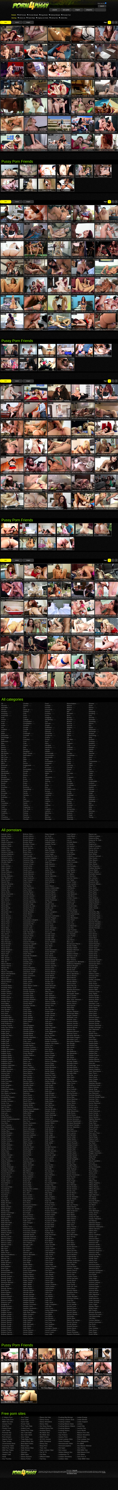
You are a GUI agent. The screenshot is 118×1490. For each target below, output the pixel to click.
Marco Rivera (71, 976)
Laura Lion (49, 1280)
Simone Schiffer (94, 1021)
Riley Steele (93, 864)
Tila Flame (92, 1197)
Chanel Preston (28, 942)
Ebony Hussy (44, 1419)
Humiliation (49, 761)
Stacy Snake (93, 1079)
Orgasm (70, 743)
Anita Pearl (5, 1087)
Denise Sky (27, 1117)
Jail (46, 775)
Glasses (48, 731)
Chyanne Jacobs (29, 1005)
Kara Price (48, 1051)
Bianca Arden (6, 1239)
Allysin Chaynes (7, 972)
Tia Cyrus (92, 1175)
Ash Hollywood (6, 1127)
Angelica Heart (6, 1059)
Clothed (26, 711)
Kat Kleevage (50, 1079)
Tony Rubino (93, 1203)
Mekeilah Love (72, 1017)
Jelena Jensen (50, 920)
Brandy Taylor (6, 1280)
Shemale (70, 819)
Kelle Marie (49, 1129)
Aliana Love (5, 936)
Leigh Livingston (51, 1304)
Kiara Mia (48, 1169)
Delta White (27, 1113)
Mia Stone (70, 1057)
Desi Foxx (26, 1121)
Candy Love (27, 870)
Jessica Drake (50, 964)
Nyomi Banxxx (72, 1247)
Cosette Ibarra (28, 1045)
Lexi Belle (48, 1314)
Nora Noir (70, 1241)
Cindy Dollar (27, 1011)
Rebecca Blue (94, 838)
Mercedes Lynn (72, 1039)
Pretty (69, 779)
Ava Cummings (6, 1187)
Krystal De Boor (50, 1221)
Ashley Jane (5, 1143)
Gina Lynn (26, 1258)
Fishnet (25, 811)
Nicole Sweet (71, 1199)
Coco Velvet (27, 1039)
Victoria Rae (93, 1288)
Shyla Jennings (94, 1005)
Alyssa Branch (6, 980)
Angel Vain (5, 1047)
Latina (47, 799)
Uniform (91, 783)
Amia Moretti (5, 1005)
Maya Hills (70, 1009)
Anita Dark (5, 1083)
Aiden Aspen (5, 868)
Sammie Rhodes (95, 922)
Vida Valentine (94, 1294)
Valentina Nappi (94, 1225)
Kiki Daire (48, 1177)
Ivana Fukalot (50, 852)
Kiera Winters (50, 1175)
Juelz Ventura (50, 1019)
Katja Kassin (49, 1101)
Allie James (5, 958)
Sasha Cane (93, 952)
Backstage (5, 737)
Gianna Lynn (27, 1252)
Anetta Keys (5, 1029)
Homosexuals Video (65, 1443)
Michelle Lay (71, 1065)
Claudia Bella (28, 1027)
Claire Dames (28, 1019)
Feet (24, 799)
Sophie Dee (93, 1053)
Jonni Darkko (49, 1009)
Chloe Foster (27, 980)
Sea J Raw (92, 972)
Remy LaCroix (94, 848)
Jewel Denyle (50, 988)
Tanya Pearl (93, 1129)
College (26, 719)
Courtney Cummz (29, 1047)
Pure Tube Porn (8, 1419)
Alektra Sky (5, 890)
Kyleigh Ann (49, 1233)
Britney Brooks (6, 1318)
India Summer (50, 840)
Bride (3, 789)
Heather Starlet (28, 1302)
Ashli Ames (5, 1151)
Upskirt (91, 787)
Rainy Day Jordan (73, 1320)
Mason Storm (71, 1003)
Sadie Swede (93, 908)
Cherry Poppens (29, 968)
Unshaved (92, 785)
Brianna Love (6, 1302)
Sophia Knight (94, 1047)
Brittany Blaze (6, 1328)
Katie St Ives (49, 1095)
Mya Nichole (71, 1135)
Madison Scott (72, 956)
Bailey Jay (4, 1205)
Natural (69, 725)
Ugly (90, 777)
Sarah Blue (93, 938)
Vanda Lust (93, 1237)
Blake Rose (5, 1252)
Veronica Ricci (94, 1268)
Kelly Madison (50, 1137)
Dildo (25, 759)
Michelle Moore (72, 1069)
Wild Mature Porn (83, 1452)
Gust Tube (24, 1419)
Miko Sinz (70, 1079)
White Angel (93, 1308)
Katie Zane (49, 1099)
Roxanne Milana (94, 884)
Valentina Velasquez (96, 1227)
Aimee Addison (6, 872)
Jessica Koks (49, 968)
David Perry (27, 1101)
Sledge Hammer (94, 1035)
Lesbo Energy (82, 1417)
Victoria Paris (93, 1284)
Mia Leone (70, 1047)
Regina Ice (92, 844)
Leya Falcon (71, 834)
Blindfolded (5, 773)
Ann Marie (4, 1091)
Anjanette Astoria (7, 1089)
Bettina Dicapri (6, 1233)
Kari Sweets (49, 1057)
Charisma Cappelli (29, 944)
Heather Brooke (28, 1300)
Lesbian (48, 805)
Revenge (70, 799)
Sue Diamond (93, 1093)
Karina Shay (49, 1063)
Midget (69, 709)
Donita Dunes (28, 1149)
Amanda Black (6, 986)
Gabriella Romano (29, 1239)
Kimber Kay (49, 1185)
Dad (24, 747)
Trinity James (93, 1213)
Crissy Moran (28, 1053)
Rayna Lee (92, 834)
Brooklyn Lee (27, 846)
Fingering (26, 807)
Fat (24, 797)
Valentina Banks (94, 1223)
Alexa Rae (5, 910)
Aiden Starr (5, 870)
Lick (46, 807)
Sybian (91, 749)
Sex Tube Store (26, 1435)
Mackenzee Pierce (73, 944)
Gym (46, 741)
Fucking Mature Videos (66, 1426)
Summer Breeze (94, 1095)
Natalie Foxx (71, 1151)
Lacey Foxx (49, 1247)
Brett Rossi (5, 1290)
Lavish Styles (49, 1286)
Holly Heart (27, 1322)
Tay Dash (92, 1143)
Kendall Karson (50, 1147)
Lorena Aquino (72, 910)
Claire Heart (27, 1021)
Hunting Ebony (45, 1430)
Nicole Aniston (72, 1187)
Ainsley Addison (7, 876)
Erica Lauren (27, 1197)
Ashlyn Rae (5, 1153)
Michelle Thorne (72, 1071)
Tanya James (93, 1127)
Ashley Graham (6, 1141)
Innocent (48, 767)
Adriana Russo (6, 856)
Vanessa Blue (94, 1239)
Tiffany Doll (93, 1181)
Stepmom (92, 729)
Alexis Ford (5, 924)
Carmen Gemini (28, 896)
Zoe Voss (92, 1326)
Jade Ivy (48, 868)
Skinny (91, 707)
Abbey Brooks (6, 838)
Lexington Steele (51, 1328)
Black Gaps (25, 1446)
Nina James (71, 1231)
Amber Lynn (5, 995)
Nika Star (70, 1203)
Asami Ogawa (6, 1125)
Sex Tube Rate (26, 1433)
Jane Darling (49, 882)
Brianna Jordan (6, 1300)
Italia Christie (49, 850)
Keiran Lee (22, 18)
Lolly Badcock (72, 894)
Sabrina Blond (94, 900)
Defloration (27, 755)
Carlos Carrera (28, 888)
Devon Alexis (27, 1125)
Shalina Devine (94, 986)
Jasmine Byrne (50, 894)
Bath (2, 739)
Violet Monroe (94, 1298)
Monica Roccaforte (73, 1117)
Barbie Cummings (7, 1213)
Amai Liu (4, 984)
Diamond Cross (28, 1131)
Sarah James (93, 940)
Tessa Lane (93, 1173)
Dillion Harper (28, 1143)
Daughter (26, 751)
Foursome (48, 709)
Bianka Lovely (6, 1245)
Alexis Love (5, 926)
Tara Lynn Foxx (94, 1133)
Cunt (24, 741)
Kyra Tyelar (49, 1243)
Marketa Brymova (73, 990)
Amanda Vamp (6, 988)
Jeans (47, 779)
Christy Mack (27, 1003)
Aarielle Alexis (6, 836)
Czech (25, 745)
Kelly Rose (49, 1139)
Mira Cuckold (71, 1089)
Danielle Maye (28, 1085)
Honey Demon (28, 1330)
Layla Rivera (49, 1288)
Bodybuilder (5, 779)
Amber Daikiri (6, 992)
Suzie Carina (93, 1113)
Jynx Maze (49, 1033)
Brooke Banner (28, 838)
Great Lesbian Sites (65, 1439)
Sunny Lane (93, 1105)
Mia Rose (70, 1055)
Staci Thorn (93, 1073)
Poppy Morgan (72, 1296)
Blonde (3, 775)
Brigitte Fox (5, 1310)
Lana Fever (49, 1262)
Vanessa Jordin (94, 1245)
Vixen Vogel (93, 1304)
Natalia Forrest (72, 1145)
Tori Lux (91, 1207)
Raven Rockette (72, 1332)
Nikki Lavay (71, 1223)
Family (25, 793)
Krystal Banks (50, 1219)
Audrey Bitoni (6, 1165)
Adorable (4, 707)
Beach (3, 747)
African (3, 709)
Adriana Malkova (7, 854)
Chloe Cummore (29, 976)
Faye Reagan (28, 1223)
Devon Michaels (29, 1129)
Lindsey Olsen (72, 858)
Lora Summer (72, 906)
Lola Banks (71, 888)
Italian (47, 773)
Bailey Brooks (6, 1203)
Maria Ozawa (71, 980)
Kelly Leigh (49, 1135)
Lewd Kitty (81, 1426)
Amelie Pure (5, 1001)
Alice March (5, 940)
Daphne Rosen (28, 1091)
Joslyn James (50, 1015)
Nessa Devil (71, 1171)
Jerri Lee (48, 948)
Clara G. (26, 1023)
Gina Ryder (27, 1260)
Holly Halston (28, 1320)
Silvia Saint (93, 1013)
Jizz (46, 783)
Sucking (91, 741)
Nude (69, 729)
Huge (47, 759)
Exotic (25, 785)
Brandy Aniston (6, 1276)
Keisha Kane (49, 1127)
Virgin (91, 793)
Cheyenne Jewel (29, 972)
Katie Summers (50, 1097)
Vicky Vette (93, 1278)
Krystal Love (49, 1223)
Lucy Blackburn (72, 918)
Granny (47, 737)
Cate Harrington (28, 932)
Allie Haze (4, 956)
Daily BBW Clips (84, 1459)
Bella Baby (5, 1219)
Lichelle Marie (72, 842)
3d (2, 703)
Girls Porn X (81, 1457)
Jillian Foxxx (49, 992)
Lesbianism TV (63, 1454)
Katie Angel (49, 1085)
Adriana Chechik (7, 852)
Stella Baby (93, 1081)
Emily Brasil (27, 1179)
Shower (91, 703)
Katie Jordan (49, 1089)
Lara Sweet (49, 1274)
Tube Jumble (7, 1441)
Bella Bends (5, 1221)
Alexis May (5, 928)
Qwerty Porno (7, 1439)
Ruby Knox (93, 896)
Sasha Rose (93, 956)
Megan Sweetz (72, 1015)
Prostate (70, 783)
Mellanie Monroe (73, 1031)
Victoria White (94, 1290)
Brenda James (6, 1288)
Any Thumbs (6, 1459)
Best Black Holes (27, 1443)
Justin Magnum (50, 1031)
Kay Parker (49, 1107)
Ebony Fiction (26, 1459)
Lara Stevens (49, 1272)
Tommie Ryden (94, 1201)
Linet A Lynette (72, 862)
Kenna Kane (49, 1153)
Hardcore (48, 747)
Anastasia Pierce (7, 1021)
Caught (3, 811)
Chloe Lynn (27, 984)
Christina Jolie (28, 994)
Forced (47, 707)
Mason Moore (72, 1001)
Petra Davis (71, 1288)
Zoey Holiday (93, 1328)
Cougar (25, 727)
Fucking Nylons (63, 1430)
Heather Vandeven (29, 1308)
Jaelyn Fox (49, 870)
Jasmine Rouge (50, 896)
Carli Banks (27, 886)
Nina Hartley (71, 1229)
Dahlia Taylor (27, 1059)
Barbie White (5, 1215)
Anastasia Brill (6, 1017)
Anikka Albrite (6, 1071)
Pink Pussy (71, 1294)
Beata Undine (6, 1217)
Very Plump (81, 1448)
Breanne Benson (7, 1282)
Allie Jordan (5, 960)
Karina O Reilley (51, 1061)
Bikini (3, 763)
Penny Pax (71, 1274)
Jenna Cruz (49, 924)
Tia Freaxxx (93, 1177)
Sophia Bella (93, 1043)
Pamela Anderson (73, 1260)
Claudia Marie (28, 1033)
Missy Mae (71, 1097)
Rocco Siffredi (94, 872)
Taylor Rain (93, 1145)
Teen (90, 757)
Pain (68, 751)
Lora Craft (70, 904)
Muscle (69, 723)
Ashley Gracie (6, 1139)
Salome (91, 910)
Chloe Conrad (28, 974)
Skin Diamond (94, 1029)
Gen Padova (27, 1243)
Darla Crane (27, 1097)
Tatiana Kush (93, 1139)
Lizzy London (71, 884)
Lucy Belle (70, 916)
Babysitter (4, 735)
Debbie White (28, 1105)
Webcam (92, 799)
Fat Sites (43, 1454)
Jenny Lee (48, 944)
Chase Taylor (27, 960)
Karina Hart (49, 1059)
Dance (25, 749)
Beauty (3, 749)
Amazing (4, 713)
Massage (48, 819)
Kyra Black (49, 1241)
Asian (3, 725)
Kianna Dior (49, 1165)
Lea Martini (49, 1296)
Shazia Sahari (94, 995)
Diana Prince (27, 1141)
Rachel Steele (72, 1312)
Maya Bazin (71, 1005)
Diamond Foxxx (28, 1133)
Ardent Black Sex (27, 1441)
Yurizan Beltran (94, 1320)
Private (69, 781)
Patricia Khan (71, 1266)
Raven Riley (71, 1330)
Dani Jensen (27, 1079)
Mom (68, 715)
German (48, 723)
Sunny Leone (93, 1107)
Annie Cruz (5, 1103)
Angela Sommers (7, 1049)
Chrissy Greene (28, 990)
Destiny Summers (29, 1123)
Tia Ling (91, 1179)
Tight (90, 763)
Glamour (48, 729)
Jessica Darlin (50, 962)
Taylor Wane (93, 1149)
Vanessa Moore (94, 1247)
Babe (3, 733)
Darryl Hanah (28, 1099)
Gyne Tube (25, 1422)
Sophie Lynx (93, 1057)
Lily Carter (70, 848)
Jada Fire (48, 862)
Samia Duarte (94, 920)
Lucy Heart (71, 920)
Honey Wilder (28, 1332)
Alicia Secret (5, 946)
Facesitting (27, 789)
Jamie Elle (48, 874)
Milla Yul (70, 1085)
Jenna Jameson (50, 928)
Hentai (47, 749)
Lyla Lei (69, 938)
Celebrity (4, 813)
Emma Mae (27, 1185)
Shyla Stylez (93, 1007)
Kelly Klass (49, 1133)
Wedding (92, 801)
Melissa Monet (72, 1027)
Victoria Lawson (94, 1282)
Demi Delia (27, 1115)
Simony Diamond (95, 1025)
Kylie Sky (48, 1237)
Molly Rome (71, 1113)
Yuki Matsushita (94, 1316)
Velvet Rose (93, 1262)
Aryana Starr (5, 1121)
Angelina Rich (6, 1063)
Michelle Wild (71, 1073)
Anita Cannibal (6, 1081)
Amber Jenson (6, 994)
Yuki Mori (92, 1318)
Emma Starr (27, 1187)
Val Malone (93, 1221)
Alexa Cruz (5, 902)
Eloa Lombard (28, 1175)
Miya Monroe (71, 1107)
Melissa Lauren (72, 1025)
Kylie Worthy (49, 1239)
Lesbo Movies (82, 1419)
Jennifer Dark (50, 936)
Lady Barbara (50, 1252)
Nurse (69, 731)
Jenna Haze (49, 926)
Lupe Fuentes (72, 930)
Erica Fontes (27, 1195)
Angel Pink (5, 1043)
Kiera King (48, 1173)
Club (24, 713)
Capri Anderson (28, 878)
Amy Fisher (5, 1011)
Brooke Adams (28, 836)
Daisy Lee (26, 1061)
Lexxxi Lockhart (50, 1330)
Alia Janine (5, 934)
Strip (90, 737)
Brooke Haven (28, 840)
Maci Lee (70, 942)
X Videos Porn (7, 1417)
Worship (92, 811)
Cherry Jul (26, 966)
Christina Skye (28, 995)
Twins (91, 775)
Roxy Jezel (93, 888)
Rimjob (69, 803)
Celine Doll (27, 940)
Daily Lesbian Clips (46, 1450)
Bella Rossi (5, 1227)
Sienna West (93, 1009)
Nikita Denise (71, 1207)
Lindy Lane (71, 860)
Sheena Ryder (94, 997)
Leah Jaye (48, 1298)
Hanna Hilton (27, 1288)
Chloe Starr (27, 988)
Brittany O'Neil (6, 1330)
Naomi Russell (72, 1143)
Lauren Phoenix (50, 1284)
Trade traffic (74, 1470)
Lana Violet (49, 1264)
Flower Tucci (27, 1227)
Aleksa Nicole (6, 886)
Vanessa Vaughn (95, 1249)
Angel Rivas (5, 1045)
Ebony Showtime (46, 1422)
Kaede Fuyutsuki (51, 1041)
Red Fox (92, 842)
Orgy (68, 745)
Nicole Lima (71, 1191)
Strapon (91, 733)
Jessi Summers (50, 958)
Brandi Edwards (7, 1272)
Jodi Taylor (49, 994)
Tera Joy (92, 1163)
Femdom (26, 801)
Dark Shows (25, 1450)
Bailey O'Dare (6, 1207)
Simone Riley (93, 1019)
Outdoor (70, 749)
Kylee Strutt (49, 1231)
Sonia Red (92, 1039)
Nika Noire (70, 1201)
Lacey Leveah (50, 1249)
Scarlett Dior (93, 966)
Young (91, 817)
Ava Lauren (5, 1193)
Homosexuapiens (64, 1446)
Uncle (91, 779)
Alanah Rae (5, 882)
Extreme (26, 787)
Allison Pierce (6, 966)
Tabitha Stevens (94, 1119)
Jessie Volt (49, 980)
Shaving (70, 817)
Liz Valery (70, 874)
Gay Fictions (62, 1435)
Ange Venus (5, 1031)
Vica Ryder (93, 1274)
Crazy (25, 731)
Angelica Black (6, 1057)
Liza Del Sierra (72, 878)
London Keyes (72, 898)
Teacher (91, 753)
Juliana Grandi (50, 1027)
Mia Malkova (71, 1051)
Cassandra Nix (28, 924)
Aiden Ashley (5, 866)
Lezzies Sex (81, 1428)
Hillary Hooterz (28, 1314)
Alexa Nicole (5, 908)
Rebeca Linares (94, 836)
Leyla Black (71, 836)
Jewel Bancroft (50, 986)
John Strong (49, 999)
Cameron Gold (28, 862)
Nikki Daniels (71, 1217)
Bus (2, 799)
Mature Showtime (83, 1435)
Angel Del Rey (6, 1035)
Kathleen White (50, 1083)
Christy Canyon (28, 1001)
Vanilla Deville (94, 1256)
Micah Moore (71, 1059)
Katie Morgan (50, 1093)
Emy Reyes (27, 1191)
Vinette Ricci (93, 1296)
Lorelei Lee (71, 908)
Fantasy (26, 795)
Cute (24, 743)
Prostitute (70, 785)
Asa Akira (4, 1123)
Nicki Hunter (71, 1177)
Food (47, 703)
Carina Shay (27, 882)
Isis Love (48, 846)
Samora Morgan (94, 926)
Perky (69, 761)
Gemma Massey (29, 1241)
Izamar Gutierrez (51, 858)
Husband (48, 763)
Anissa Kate (5, 1073)
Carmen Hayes (28, 898)
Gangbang (48, 719)
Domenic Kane (28, 1147)
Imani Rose (49, 838)
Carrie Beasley (28, 912)
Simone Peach (94, 1017)
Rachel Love (71, 1306)
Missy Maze (71, 1101)
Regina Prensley (95, 846)
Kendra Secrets (50, 1151)
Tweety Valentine (95, 1219)
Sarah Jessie (93, 942)
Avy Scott (4, 1199)
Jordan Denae (50, 1013)
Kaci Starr (48, 1037)
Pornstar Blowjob (33, 15)
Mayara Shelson (73, 1011)
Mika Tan (70, 1075)
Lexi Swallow (49, 1324)
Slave (91, 709)
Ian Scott (48, 836)
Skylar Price (93, 1033)
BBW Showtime (45, 1441)
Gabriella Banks (28, 1235)
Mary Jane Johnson (74, 999)
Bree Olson (5, 1286)
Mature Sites (81, 1437)
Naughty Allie (71, 1165)
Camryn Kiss (27, 866)
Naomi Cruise (72, 1141)
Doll (24, 767)
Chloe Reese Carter (30, 986)
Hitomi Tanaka (28, 1318)
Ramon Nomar (72, 1322)
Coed (25, 717)
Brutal (3, 795)
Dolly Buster (27, 1145)
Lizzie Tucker (71, 882)
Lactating (48, 793)
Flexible (26, 819)
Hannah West (28, 1292)
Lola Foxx (70, 890)
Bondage (4, 781)
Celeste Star (27, 938)
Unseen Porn (7, 1424)
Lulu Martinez (72, 926)
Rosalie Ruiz (93, 880)
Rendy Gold (93, 852)
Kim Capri (48, 1181)
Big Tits (3, 761)
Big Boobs (5, 753)
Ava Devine (5, 1191)
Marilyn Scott (71, 988)
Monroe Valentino (73, 1127)
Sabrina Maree (94, 902)
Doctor (25, 763)
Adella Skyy (5, 848)
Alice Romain (6, 942)
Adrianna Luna (6, 858)
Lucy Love (70, 924)
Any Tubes (25, 1417)
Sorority (91, 717)
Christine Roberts (29, 999)
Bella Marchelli (6, 1223)
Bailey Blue (5, 1201)
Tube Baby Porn (27, 1439)
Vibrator (91, 789)
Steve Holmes (94, 1087)
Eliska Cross (27, 1167)
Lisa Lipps (70, 868)
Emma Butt (27, 1183)
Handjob (48, 745)
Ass (2, 727)
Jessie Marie (49, 976)
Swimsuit (92, 745)
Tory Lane (92, 1209)
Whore (91, 805)
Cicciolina (26, 1007)
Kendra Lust (49, 1149)
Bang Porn (43, 1446)
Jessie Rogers (50, 978)
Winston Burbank (95, 1312)
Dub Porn (5, 1426)
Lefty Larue (49, 1302)
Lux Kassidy (71, 934)
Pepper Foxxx (72, 1276)
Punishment (71, 789)
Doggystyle (27, 765)
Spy (90, 725)
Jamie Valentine (50, 876)
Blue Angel (5, 1260)
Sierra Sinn (93, 1011)
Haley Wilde (27, 1284)
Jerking (47, 781)
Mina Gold (70, 1087)
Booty (3, 785)
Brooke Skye (27, 842)
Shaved (69, 815)
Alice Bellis (5, 938)
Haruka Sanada (28, 1294)
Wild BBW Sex (82, 1450)
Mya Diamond (72, 1131)
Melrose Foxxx (72, 1033)
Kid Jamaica (49, 1171)
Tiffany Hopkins (94, 1183)
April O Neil (5, 1107)
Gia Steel (26, 1251)
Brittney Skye (28, 834)
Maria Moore (71, 978)
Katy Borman (49, 1105)
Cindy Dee (27, 1009)
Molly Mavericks (72, 1111)
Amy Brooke (5, 1009)
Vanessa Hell (93, 1243)
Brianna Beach (6, 1296)
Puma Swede (71, 1304)
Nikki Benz (70, 1213)
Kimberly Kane (50, 1189)
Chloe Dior (27, 978)
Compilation (27, 723)
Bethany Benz (6, 1231)
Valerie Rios (93, 1231)
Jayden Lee (49, 908)
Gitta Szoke (27, 1268)
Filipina (25, 805)
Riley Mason (93, 860)
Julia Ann (48, 1021)
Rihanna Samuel (95, 856)
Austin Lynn (5, 1179)
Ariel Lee (4, 1113)
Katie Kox (48, 1091)
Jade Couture (50, 866)
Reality (69, 793)
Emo (24, 777)
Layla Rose (49, 1290)
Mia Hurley (71, 1045)
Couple (25, 729)
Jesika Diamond (50, 950)
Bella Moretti (5, 1225)
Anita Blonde (5, 1077)
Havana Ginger (28, 1296)
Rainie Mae (71, 1318)
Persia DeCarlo (72, 1278)
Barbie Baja (5, 1211)
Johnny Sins (54, 18)
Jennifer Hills (49, 938)
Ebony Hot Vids (45, 1417)
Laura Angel (49, 1278)
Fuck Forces (6, 1435)
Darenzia (26, 1093)
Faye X (25, 1225)
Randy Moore (72, 1324)
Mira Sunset (71, 1091)
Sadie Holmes (94, 904)
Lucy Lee (70, 922)
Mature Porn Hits (83, 1433)
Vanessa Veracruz (95, 1251)
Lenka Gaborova (51, 1310)
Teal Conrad (93, 1155)
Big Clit (3, 755)
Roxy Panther (93, 890)
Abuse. (75, 1473)
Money (69, 717)
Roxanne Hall (93, 882)
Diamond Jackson (29, 1135)
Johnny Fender (50, 1003)
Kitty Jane (48, 1195)
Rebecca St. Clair (95, 840)
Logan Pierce (71, 886)
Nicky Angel (71, 1181)
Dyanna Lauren (28, 1161)
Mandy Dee (71, 970)
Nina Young (71, 1237)
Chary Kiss (27, 958)
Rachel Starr (71, 1310)
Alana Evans (5, 880)
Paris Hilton (71, 1264)
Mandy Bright (71, 968)
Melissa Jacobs (72, 1023)
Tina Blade (92, 1199)
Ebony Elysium (26, 1457)
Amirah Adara (6, 1007)
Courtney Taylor (28, 1051)
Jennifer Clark (50, 934)
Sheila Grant (93, 1001)
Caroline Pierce (28, 908)
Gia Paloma (27, 1249)
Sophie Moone (94, 1059)
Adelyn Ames (6, 850)
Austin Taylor (5, 1181)
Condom (26, 725)
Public (69, 787)
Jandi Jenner (49, 880)
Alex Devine (5, 900)
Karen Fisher (49, 1053)
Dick (24, 757)
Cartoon (4, 805)
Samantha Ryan (94, 916)
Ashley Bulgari (6, 1135)
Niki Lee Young (72, 1205)
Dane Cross (27, 1075)
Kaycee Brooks (50, 1109)
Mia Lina (70, 1049)
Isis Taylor (48, 848)
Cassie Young (28, 930)
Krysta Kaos (49, 1217)
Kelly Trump (49, 1141)
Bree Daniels (5, 1284)
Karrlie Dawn (49, 1071)
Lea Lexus (48, 1294)
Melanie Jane (71, 1019)
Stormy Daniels (94, 1091)
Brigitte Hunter (6, 1312)
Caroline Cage (28, 904)
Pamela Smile (72, 1262)
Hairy (47, 743)
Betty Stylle (5, 1235)
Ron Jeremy (93, 878)
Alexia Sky (5, 914)
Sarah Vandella (94, 950)
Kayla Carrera (50, 1113)
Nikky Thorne (71, 1227)
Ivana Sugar (49, 854)
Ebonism (24, 1452)
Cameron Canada (29, 858)
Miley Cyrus (71, 1083)
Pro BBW (80, 1443)
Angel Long (5, 1039)
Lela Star (48, 1306)
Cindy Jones (27, 1015)
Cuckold (26, 735)
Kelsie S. (48, 1145)
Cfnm (3, 815)
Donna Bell (27, 1151)
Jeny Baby (48, 946)
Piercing (70, 765)
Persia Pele (71, 1282)
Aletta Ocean (5, 896)
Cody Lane (27, 1041)
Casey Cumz (27, 916)
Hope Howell (49, 834)
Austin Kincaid (6, 1177)
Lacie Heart (49, 1251)
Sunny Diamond (94, 1103)
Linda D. (70, 856)
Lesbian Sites (63, 1459)
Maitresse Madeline (74, 964)
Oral (68, 741)
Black (3, 769)
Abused (4, 705)
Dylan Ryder (27, 1163)
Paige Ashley (71, 1256)
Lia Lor (69, 840)
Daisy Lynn (27, 1063)
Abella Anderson (7, 842)
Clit (24, 707)
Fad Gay (43, 1459)
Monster (70, 719)
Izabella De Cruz (51, 856)
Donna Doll (27, 1153)
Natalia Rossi (71, 1147)
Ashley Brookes (6, 1133)
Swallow (92, 743)
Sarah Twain (93, 948)
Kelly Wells (49, 1143)
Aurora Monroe (6, 1173)
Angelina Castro (7, 1061)
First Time (26, 809)
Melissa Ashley (72, 1021)
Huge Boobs (44, 15)
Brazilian (4, 787)
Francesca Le (28, 1229)
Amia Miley (5, 1003)
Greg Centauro (28, 1274)
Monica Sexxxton (73, 1119)
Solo (90, 715)
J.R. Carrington (50, 860)
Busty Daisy (27, 852)
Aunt (2, 731)
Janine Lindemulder (52, 888)
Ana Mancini (5, 1015)
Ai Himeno (5, 864)
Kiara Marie (49, 1167)
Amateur (4, 711)
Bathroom (4, 741)
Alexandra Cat (6, 912)
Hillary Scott (27, 1316)
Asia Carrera (5, 1159)
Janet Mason (49, 886)
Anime (3, 719)
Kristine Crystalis (51, 1213)
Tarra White (93, 1135)
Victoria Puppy (94, 1286)
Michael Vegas (72, 1061)
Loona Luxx (71, 902)
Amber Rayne (6, 997)
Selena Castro (94, 974)
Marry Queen (71, 997)
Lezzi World (81, 1430)
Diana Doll (26, 1139)
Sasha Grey (93, 954)
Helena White (28, 1310)
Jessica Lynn (49, 970)
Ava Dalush (5, 1189)
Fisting (25, 813)
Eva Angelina (27, 1207)
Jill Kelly (48, 990)
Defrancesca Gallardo (31, 1109)
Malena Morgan (72, 966)
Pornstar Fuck (67, 15)
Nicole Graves (72, 1189)
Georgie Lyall (28, 1245)
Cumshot (26, 739)
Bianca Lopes (6, 1243)
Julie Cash (48, 1029)
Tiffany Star (93, 1191)
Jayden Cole (49, 904)
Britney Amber (6, 1316)
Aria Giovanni (6, 1109)
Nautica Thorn (72, 1167)
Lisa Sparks (71, 870)
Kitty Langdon (50, 1197)
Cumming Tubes (8, 1446)
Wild (90, 809)
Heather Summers (29, 1304)
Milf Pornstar (22, 15)
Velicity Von (93, 1260)
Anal (2, 717)
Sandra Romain (94, 928)
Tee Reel (92, 1159)
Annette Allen (6, 1099)
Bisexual (4, 765)
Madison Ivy (71, 952)
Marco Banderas (73, 974)
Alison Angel (5, 952)
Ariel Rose (5, 1115)
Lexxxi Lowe (49, 1332)
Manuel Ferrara (72, 972)
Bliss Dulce (5, 1256)
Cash (3, 807)
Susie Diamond (94, 1111)
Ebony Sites (44, 1424)
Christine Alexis (28, 997)
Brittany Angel (6, 1326)
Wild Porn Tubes (8, 1448)
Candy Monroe (28, 874)
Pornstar (70, 773)
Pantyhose (70, 755)
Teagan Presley (94, 1151)
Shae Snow (93, 984)
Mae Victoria (71, 960)
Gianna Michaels (29, 1254)
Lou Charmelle (72, 912)
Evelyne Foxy (28, 1217)
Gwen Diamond (28, 1278)
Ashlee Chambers (7, 1129)
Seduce (69, 813)
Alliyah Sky (5, 968)
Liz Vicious (71, 876)
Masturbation (71, 703)
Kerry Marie (49, 1159)
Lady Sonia (49, 1254)
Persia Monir (71, 1280)
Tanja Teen (92, 1123)
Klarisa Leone (50, 1199)
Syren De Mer (94, 1115)
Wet (90, 803)
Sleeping (92, 711)
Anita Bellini (5, 1075)
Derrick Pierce (28, 1119)
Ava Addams (5, 1183)
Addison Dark (6, 844)
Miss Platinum (72, 1095)
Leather (47, 801)
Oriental (70, 747)
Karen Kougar (50, 1055)
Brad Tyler (4, 1268)
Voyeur (91, 795)
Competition (27, 721)
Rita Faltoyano (94, 866)
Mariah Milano (72, 982)
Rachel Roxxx (72, 1308)
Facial (25, 791)
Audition (4, 729)
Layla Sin (48, 1292)
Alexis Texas (5, 932)
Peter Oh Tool (72, 1286)
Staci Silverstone (95, 1071)
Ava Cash (4, 1185)
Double (25, 771)
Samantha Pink (94, 914)
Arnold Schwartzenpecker (10, 1119)
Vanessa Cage (94, 1241)
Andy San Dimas (7, 1027)
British (3, 791)
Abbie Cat (4, 840)
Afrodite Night (6, 862)
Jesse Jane (49, 954)
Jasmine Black (50, 892)
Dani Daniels (27, 1077)
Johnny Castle (50, 1001)
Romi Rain (92, 876)
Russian (70, 805)
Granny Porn (63, 1437)
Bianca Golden (6, 1241)
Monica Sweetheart (74, 1121)
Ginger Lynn (27, 1266)
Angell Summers (7, 1069)
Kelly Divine (49, 1131)
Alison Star (5, 954)
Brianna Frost (6, 1298)
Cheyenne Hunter (29, 970)
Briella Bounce (6, 1306)
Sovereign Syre (94, 1065)
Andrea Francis (6, 1025)
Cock (25, 715)
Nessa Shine (71, 1173)
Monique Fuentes (73, 1125)
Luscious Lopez (72, 932)
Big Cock (4, 757)
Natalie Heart (71, 1153)
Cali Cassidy (27, 856)
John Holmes (49, 995)
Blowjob (4, 777)
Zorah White (93, 1334)
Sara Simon (93, 934)
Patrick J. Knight (73, 1268)
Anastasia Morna (7, 1019)
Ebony (25, 775)
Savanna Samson (95, 960)
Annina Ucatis (6, 1105)
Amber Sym (5, 999)
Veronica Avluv (94, 1264)
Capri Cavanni (28, 880)
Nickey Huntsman (73, 1175)
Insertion (48, 769)
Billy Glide (4, 1251)
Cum (24, 737)
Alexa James (5, 904)
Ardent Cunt (25, 1428)
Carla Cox (26, 884)
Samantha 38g (94, 912)
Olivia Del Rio (72, 1251)
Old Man (70, 739)
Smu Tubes (25, 1437)
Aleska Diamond (7, 894)
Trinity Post (93, 1215)
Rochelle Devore (95, 874)
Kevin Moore (49, 1161)
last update (66, 10)
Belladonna (5, 1229)
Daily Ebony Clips (27, 1448)
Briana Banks (6, 1292)
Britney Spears (6, 1320)
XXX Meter (81, 1454)
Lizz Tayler (70, 880)
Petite (69, 763)
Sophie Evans (94, 1055)
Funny (47, 715)
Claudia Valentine (29, 1037)
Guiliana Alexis (28, 1276)
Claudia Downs (28, 1031)
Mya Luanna (71, 1133)
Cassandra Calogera (30, 920)
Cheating (4, 817)
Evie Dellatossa (28, 1219)
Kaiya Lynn (49, 1045)
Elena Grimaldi (28, 1165)
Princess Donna (72, 1298)
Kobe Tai (48, 1201)
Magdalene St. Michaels (75, 962)
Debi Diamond (28, 1107)
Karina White (49, 1065)
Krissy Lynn (49, 1207)
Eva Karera (27, 1211)
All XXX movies (45, 1439)
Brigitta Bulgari (6, 1308)
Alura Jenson (6, 976)
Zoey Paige (93, 1332)
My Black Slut (44, 1433)
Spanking (92, 721)
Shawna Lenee (94, 992)
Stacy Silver (93, 1077)
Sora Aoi (92, 1063)
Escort (25, 781)
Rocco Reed (93, 870)
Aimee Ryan (5, 874)
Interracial (48, 771)
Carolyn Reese (28, 910)
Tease (91, 755)
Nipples (69, 727)
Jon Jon (48, 1007)
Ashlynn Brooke (6, 1155)
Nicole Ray (71, 1195)
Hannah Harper (28, 1290)
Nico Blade (71, 1183)
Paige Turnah (71, 1258)
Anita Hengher (6, 1085)
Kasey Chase (50, 1073)
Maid (46, 815)
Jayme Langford (51, 912)
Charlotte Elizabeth (30, 956)
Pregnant (70, 777)
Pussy (69, 791)
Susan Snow (93, 1109)
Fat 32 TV (43, 1452)
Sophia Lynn (93, 1051)
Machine (48, 813)
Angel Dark (5, 1033)
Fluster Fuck (6, 1428)
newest (17, 22)
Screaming (71, 809)
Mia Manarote (72, 1053)
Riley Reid (92, 862)
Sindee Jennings (95, 1027)
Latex (47, 797)
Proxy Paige (71, 1302)
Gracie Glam (27, 1272)
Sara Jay (92, 930)
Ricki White (93, 854)
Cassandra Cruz (29, 922)
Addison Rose (6, 846)
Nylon (69, 733)
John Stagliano (50, 997)
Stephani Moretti (94, 1083)
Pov (68, 775)
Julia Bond (48, 1023)
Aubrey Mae (5, 1163)
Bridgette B (5, 1304)
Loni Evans (71, 900)
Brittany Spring (6, 1332)
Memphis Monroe (73, 1035)
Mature (69, 705)
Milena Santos (72, 1081)
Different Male (45, 1457)
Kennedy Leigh (50, 1155)
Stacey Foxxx (93, 1067)
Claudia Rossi (28, 1035)
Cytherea (26, 1057)
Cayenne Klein (28, 936)
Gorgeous (48, 735)
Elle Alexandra (28, 1173)
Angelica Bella (6, 1055)
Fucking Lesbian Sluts (66, 1419)
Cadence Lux (28, 854)
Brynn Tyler (27, 850)
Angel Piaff (5, 1041)
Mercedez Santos (73, 1041)
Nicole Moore (71, 1193)
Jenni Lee (48, 932)
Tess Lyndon (93, 1171)
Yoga (90, 815)
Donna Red (27, 1155)
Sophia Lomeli (94, 1049)
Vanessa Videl (94, 1252)
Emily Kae (26, 1181)
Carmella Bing (28, 894)
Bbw (2, 743)
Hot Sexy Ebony (45, 1426)
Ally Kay (4, 970)
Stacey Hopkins (94, 1069)
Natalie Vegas (72, 1157)
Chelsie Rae (27, 964)
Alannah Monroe (7, 884)
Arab (3, 723)
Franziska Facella (29, 1233)
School (69, 807)
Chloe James (27, 982)
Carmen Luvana (29, 900)
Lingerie (48, 809)
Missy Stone (71, 1103)
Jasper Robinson (51, 900)
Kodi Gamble (49, 1203)
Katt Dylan (48, 1103)
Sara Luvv (92, 932)
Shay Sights (93, 994)
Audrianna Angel (7, 1169)
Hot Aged (61, 1448)
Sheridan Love (94, 1003)
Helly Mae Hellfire (29, 1312)
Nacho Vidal (71, 1137)
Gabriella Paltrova (29, 1237)
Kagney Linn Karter (43, 18)
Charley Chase (28, 952)
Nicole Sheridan (72, 1197)
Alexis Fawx (5, 922)
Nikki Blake (71, 1215)
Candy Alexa (27, 868)
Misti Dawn (71, 1105)
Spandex (92, 719)
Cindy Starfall (28, 1017)
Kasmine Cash (50, 1075)
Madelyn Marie (72, 948)
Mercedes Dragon (73, 1037)
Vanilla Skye (93, 1258)
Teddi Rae (92, 1157)
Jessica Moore (50, 972)
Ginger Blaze (27, 1264)
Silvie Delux (93, 1015)
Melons (69, 707)
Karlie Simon (49, 1069)
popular (55, 10)
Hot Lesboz (62, 1450)
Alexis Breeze (6, 918)
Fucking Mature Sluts (66, 1424)
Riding (69, 801)
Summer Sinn (93, 1099)
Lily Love (70, 852)
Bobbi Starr (5, 1264)
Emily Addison (28, 1177)
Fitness (25, 815)
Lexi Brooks (49, 1318)
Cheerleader (5, 819)
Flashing (26, 817)
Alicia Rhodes (6, 944)
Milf (68, 711)
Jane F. (47, 884)
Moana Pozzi (71, 1109)
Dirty (24, 761)
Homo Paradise (64, 1441)
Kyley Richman (50, 1235)
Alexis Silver (5, 930)
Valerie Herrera (94, 1229)
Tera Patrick (93, 1165)
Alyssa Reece (6, 982)
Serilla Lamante (94, 980)
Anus (3, 721)
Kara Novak (49, 1049)
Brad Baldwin (6, 1266)
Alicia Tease (5, 948)
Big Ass (4, 751)
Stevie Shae (93, 1089)
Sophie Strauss (94, 1061)
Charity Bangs (28, 946)
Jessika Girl (49, 982)
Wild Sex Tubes (7, 1450)
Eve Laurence (28, 1215)
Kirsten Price (49, 1191)
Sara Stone (93, 936)
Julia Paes (48, 1025)
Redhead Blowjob (55, 15)
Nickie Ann (70, 1179)
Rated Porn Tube (27, 1430)
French (47, 711)
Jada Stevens (50, 864)
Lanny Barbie (49, 1268)
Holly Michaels (28, 1324)
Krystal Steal (49, 1225)
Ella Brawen (27, 1169)
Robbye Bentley (94, 868)
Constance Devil (29, 1043)
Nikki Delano (71, 1219)
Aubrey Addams (7, 1161)
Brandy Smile (6, 1278)
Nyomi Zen (71, 1249)
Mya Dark (70, 1129)
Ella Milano (27, 1171)
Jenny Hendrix (50, 942)
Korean (47, 791)
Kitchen (47, 789)
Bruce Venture (28, 848)
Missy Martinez (72, 1099)
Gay (46, 721)
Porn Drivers (6, 1437)
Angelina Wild (6, 1067)
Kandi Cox (48, 1047)
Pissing (69, 767)
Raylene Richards (73, 1334)
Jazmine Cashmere (52, 916)
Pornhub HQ (6, 1433)
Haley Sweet (27, 1282)
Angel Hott (5, 1037)
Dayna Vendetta (29, 1103)
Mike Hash (70, 1077)
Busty (3, 801)
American (4, 715)
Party (69, 757)
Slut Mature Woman (84, 1446)
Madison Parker (72, 954)
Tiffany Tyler (93, 1193)
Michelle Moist (72, 1067)
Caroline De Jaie (29, 906)
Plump (69, 769)
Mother (69, 721)
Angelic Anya (5, 1051)
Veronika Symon (94, 1272)
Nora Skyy (70, 1243)
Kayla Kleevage (50, 1115)
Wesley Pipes (93, 1306)
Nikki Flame (71, 1221)
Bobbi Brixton (6, 1262)
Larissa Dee (49, 1276)
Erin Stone (27, 1203)
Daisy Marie (27, 1065)
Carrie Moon (27, 914)
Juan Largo (49, 1017)
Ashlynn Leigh (6, 1157)
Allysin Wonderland (8, 974)
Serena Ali (92, 978)
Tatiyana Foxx (94, 1141)
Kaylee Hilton (49, 1123)
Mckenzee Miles (72, 1013)
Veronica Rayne (94, 1266)
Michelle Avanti (72, 1063)
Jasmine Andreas (51, 890)
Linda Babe (71, 854)
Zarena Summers (95, 1322)
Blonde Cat (5, 1258)
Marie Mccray (72, 986)
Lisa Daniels (71, 866)
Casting (4, 809)
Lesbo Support (82, 1422)
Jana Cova (49, 878)
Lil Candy (70, 844)
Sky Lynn (92, 1031)
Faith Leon (27, 1221)
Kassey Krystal (50, 1077)
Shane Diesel (93, 988)
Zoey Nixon (93, 1330)
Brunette (4, 793)
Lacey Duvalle (50, 1245)
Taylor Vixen (93, 1147)
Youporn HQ (6, 1452)
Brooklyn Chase (28, 844)
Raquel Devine (72, 1326)
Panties (69, 753)
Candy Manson (28, 872)
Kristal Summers (51, 1209)
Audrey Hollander (7, 1167)
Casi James (27, 918)
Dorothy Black (28, 1159)
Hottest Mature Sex (65, 1452)
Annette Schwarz (7, 1101)
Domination (27, 769)
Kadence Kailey (50, 1039)
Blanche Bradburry (8, 1254)
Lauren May (49, 1282)
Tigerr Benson (94, 1195)
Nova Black (71, 1245)
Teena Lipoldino (94, 1161)
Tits (90, 767)
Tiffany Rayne (94, 1187)
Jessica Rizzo (50, 974)
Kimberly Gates (50, 1187)
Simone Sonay (94, 1023)
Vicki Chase (93, 1276)
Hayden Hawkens (29, 1298)
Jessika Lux (49, 984)
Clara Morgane (28, 1025)
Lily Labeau (71, 850)
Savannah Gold (94, 962)
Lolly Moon (71, 896)
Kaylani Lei (49, 1119)
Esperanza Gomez (29, 1205)
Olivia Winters (72, 1254)
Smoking (92, 713)
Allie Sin (4, 962)
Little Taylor (71, 872)
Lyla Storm (71, 940)
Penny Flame (71, 1272)
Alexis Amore (6, 916)
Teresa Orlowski (94, 1167)
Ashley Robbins (6, 1145)
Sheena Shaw (94, 999)
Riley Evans (93, 858)
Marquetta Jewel (73, 994)
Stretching (92, 735)
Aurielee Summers (7, 1171)
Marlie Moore (71, 992)
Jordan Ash (49, 1011)
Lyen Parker (71, 936)
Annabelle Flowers (7, 1097)
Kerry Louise (49, 1157)
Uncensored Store (8, 1443)
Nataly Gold (71, 1161)
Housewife (48, 757)
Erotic (25, 779)
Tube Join (43, 1448)
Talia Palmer (93, 1121)
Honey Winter (28, 1334)
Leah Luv (48, 1300)
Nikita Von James (73, 1209)
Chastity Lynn (28, 962)
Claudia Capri (28, 1029)
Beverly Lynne (6, 1237)
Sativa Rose (93, 958)
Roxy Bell (92, 886)
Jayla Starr (49, 910)
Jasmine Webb (50, 898)
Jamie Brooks (50, 872)
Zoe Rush (92, 1324)
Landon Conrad (50, 1266)
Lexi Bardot (49, 1312)
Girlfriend (48, 727)
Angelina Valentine (8, 1065)
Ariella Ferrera (6, 1117)
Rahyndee (70, 1316)
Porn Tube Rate (26, 1426)
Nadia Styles (71, 1139)
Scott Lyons (93, 970)
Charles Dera (28, 950)
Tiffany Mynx (93, 1185)
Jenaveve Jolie (50, 922)
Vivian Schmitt (94, 1302)
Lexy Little (48, 1334)
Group (47, 739)
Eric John (26, 1193)
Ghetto (47, 725)
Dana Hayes (27, 1071)
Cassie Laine (27, 928)
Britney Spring (6, 1322)
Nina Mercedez (72, 1235)
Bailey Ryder (5, 1209)
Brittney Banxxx (6, 1334)
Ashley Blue (5, 1131)
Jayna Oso (49, 914)
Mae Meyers (71, 958)
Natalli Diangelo (72, 1159)
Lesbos (79, 1424)
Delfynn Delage (28, 1111)
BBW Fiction (44, 1437)
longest (77, 10)
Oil (68, 737)
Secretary (70, 811)
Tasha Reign (31, 18)
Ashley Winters (6, 1149)
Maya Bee (70, 1007)
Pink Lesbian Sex (83, 1439)
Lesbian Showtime (65, 1457)
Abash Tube (6, 1454)
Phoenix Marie (72, 1290)
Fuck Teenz (62, 1433)
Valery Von (92, 1233)
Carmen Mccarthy (29, 902)
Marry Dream (71, 995)
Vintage (91, 791)
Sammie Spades (95, 924)
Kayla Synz (49, 1117)
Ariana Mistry (6, 1111)
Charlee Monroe (29, 948)
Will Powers (93, 1310)
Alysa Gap (5, 978)
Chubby (26, 703)
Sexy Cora (92, 982)
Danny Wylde (28, 1089)
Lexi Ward (48, 1326)
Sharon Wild (93, 990)
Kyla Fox (48, 1229)
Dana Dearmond (29, 1069)
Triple (91, 773)
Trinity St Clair (94, 1217)
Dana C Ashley (28, 1067)
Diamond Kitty (28, 1137)
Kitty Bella (48, 1193)
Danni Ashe (27, 1087)
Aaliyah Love (5, 834)
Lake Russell (49, 1258)
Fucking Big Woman (65, 1417)
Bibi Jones (5, 1247)
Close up (26, 709)
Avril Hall (4, 1197)
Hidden (47, 751)
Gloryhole (48, 733)
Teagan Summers (95, 1153)
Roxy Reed (93, 894)
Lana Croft (48, 1260)
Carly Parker (27, 890)
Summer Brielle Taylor (96, 1097)
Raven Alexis (71, 1328)
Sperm (91, 723)
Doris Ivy (26, 1157)
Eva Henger (27, 1209)
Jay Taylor (48, 902)
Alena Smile (5, 892)
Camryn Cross (28, 864)
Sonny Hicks (93, 1041)
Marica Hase (71, 984)
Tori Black (92, 1205)
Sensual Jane (93, 976)
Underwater (93, 781)
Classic (25, 705)
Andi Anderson (6, 1023)
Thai (90, 759)
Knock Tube (25, 1424)
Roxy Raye (93, 892)
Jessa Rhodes (50, 952)
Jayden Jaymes (50, 906)
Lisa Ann (70, 864)
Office (69, 735)
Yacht (91, 813)
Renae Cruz (93, 850)
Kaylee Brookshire (51, 1121)
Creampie (26, 733)
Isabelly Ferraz (50, 844)
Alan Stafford (5, 878)
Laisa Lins (48, 1256)
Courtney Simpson (29, 1049)
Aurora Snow (5, 1175)
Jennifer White (50, 940)
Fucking (48, 713)
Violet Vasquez (94, 1300)
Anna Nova (5, 1095)
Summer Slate (94, 1101)
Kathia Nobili (49, 1081)
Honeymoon (49, 755)
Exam (25, 783)
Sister (91, 705)
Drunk (25, 773)
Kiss (46, 787)
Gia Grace (26, 1247)
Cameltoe (4, 803)
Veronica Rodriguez (96, 1270)
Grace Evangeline (29, 1270)
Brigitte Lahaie (6, 1314)
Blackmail (4, 771)
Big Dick (4, 759)
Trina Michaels (94, 1211)
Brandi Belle (5, 1270)
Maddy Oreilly (72, 946)
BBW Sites (25, 1454)
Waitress (92, 797)
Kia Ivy (47, 1163)
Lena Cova (49, 1308)
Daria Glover (27, 1095)
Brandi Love (5, 1274)
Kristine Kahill (50, 1215)
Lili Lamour (71, 846)
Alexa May (5, 906)
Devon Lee (27, 1127)
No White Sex (45, 1435)
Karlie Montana (50, 1067)
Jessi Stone (49, 956)
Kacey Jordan (50, 1035)
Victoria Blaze (94, 1280)
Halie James (27, 1286)
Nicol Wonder (72, 1185)
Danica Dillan (28, 1081)
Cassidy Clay (27, 926)
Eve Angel (26, 1213)
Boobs (3, 783)
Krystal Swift (49, 1227)
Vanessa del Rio (94, 1254)
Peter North (71, 1284)
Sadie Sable (93, 906)
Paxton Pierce (72, 1270)
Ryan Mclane (93, 898)
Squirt (91, 727)
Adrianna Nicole (7, 860)
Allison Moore (6, 964)
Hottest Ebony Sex (46, 1428)
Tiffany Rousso (94, 1189)
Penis (69, 759)
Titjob (91, 765)
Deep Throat (27, 753)
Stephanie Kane (94, 1085)
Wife (90, 807)
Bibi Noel (4, 1249)
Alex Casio (5, 898)
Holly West (27, 1328)
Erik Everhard (28, 1199)
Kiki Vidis (48, 1179)
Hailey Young (27, 1280)
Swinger (91, 747)
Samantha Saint (94, 918)
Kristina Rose (50, 1211)
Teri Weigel (93, 1169)
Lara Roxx (48, 1270)
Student (91, 739)
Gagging (48, 717)
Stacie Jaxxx (93, 1075)
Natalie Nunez (72, 1155)
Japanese (48, 777)
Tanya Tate (92, 1131)
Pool (68, 771)
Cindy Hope (27, 1013)
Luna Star (70, 928)
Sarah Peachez (94, 944)
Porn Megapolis (82, 1441)
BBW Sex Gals (7, 1422)
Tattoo (91, 751)
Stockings (92, 731)
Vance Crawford (94, 1235)
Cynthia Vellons (28, 1055)
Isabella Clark (50, 842)
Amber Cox (5, 990)
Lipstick (47, 811)
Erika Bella (27, 1201)
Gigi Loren (26, 1256)
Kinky (47, 785)
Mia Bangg (71, 1043)
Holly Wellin (27, 1326)
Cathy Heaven (28, 934)
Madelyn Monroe (73, 950)
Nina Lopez (71, 1233)
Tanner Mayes (94, 1125)
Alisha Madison (6, 950)
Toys (90, 769)
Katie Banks (49, 1087)
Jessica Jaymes (50, 966)
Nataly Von (71, 1163)
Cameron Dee (28, 860)
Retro (69, 797)
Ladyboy (48, 795)
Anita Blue (5, 1079)
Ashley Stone (6, 1147)
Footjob (47, 705)
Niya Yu (69, 1239)
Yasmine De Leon (95, 1314)
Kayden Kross (50, 1111)
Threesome (93, 761)
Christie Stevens (29, 992)
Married (47, 817)
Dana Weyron (28, 1073)
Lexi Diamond (50, 1320)
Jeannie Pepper (50, 918)
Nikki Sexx (70, 1225)
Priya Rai (70, 1300)
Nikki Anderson (72, 1211)
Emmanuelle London (30, 1189)
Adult (4, 1457)
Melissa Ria (71, 1029)
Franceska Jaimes (29, 1231)
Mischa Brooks (72, 1093)
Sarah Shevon (94, 946)
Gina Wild (26, 1262)
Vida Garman (93, 1292)
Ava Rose (4, 1195)
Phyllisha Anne (72, 1292)
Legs (46, 803)
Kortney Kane (50, 1205)
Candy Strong (28, 876)
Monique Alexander (74, 1123)
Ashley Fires (5, 1137)
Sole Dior (92, 1037)
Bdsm (3, 745)
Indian (47, 765)
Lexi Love (48, 1322)
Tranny (91, 771)
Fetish (25, 803)
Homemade (49, 753)
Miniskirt (70, 713)
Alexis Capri (5, 920)
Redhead (70, 795)
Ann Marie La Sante (8, 1093)
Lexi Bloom (49, 1316)
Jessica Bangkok (51, 960)
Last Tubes (6, 1430)
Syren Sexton (93, 1117)
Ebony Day (44, 1443)
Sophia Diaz (93, 1045)
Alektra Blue (64, 18)
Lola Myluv (71, 892)
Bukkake (4, 797)
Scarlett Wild (93, 968)
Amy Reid (4, 1013)
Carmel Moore (28, 892)
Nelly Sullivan (72, 1169)
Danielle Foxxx (28, 1083)
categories (89, 10)
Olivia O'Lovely (72, 1252)
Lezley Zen (71, 838)
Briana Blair (5, 1294)
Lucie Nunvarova (73, 914)
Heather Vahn (28, 1306)
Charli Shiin (27, 954)
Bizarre (3, 767)
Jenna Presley (50, 930)
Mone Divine (71, 1115)
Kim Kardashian (50, 1183)
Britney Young (6, 1324)
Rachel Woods (72, 1314)
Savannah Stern (94, 964)
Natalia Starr (71, 1149)
